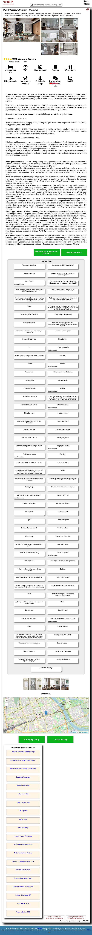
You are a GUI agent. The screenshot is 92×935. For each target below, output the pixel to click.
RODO (89, 930)
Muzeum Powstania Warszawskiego (23, 752)
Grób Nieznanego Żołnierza (23, 844)
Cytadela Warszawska (23, 777)
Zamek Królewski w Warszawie (23, 887)
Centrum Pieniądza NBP (23, 895)
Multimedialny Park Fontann (23, 853)
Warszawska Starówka (23, 870)
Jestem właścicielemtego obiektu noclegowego (54, 917)
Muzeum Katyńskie (23, 785)
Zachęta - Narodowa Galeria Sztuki (23, 861)
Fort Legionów (23, 811)
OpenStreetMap (83, 732)
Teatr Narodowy (23, 828)
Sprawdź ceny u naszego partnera (46, 252)
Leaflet (74, 732)
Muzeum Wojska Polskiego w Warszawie (23, 768)
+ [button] (7, 701)
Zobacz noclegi (60, 740)
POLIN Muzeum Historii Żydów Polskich (23, 760)
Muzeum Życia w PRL (23, 912)
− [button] (7, 704)
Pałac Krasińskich (23, 794)
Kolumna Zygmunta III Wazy (23, 878)
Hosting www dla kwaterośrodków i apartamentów (76, 917)
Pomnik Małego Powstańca (23, 836)
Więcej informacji (74, 252)
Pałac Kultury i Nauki (23, 802)
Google (40, 928)
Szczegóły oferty (31, 740)
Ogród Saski (23, 819)
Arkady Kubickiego (23, 903)
